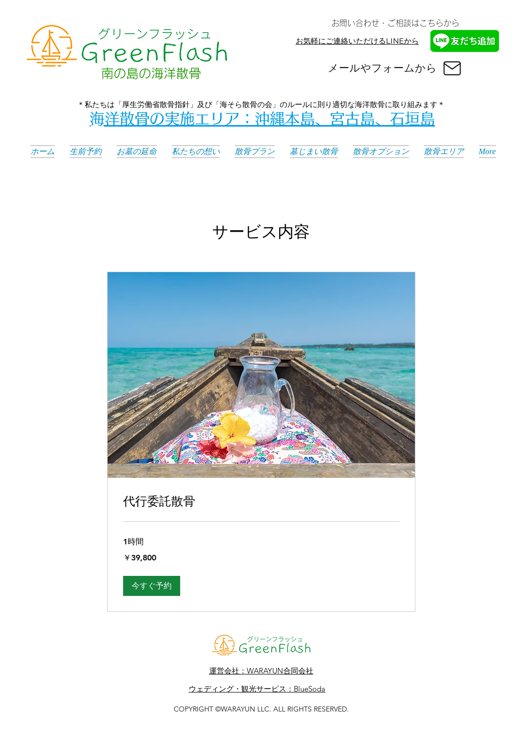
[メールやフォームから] (395, 68)
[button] (151, 586)
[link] (261, 501)
